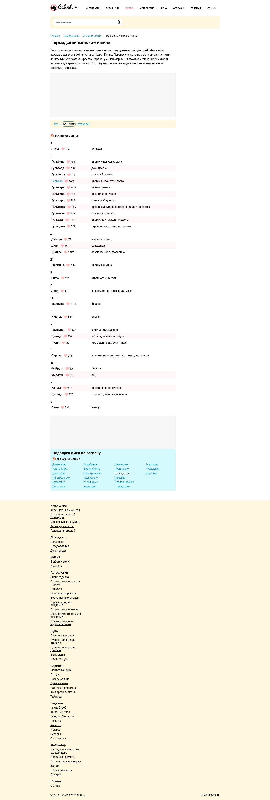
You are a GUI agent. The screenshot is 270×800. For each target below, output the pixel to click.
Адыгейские (60, 468)
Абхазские (59, 464)
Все (56, 124)
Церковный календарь (64, 521)
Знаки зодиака (59, 577)
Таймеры (56, 696)
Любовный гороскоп (63, 593)
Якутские (151, 473)
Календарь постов (62, 526)
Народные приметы (63, 756)
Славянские (122, 486)
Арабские (59, 473)
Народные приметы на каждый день (64, 751)
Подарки (55, 774)
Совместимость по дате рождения (65, 615)
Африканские (61, 477)
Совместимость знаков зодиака (65, 583)
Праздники (112, 8)
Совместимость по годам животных (62, 623)
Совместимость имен (64, 609)
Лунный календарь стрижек (62, 641)
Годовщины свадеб (62, 530)
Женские (68, 124)
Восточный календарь (64, 597)
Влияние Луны (59, 659)
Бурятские (59, 481)
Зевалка (55, 734)
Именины (56, 566)
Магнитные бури (60, 670)
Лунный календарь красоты (62, 649)
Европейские (92, 468)
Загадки (55, 765)
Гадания (196, 8)
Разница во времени (63, 687)
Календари (92, 8)
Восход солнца (60, 679)
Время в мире (59, 683)
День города (58, 550)
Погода (55, 674)
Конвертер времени (63, 692)
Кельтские (90, 486)
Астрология (147, 8)
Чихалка (55, 720)
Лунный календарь (62, 635)
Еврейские (90, 464)
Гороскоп (56, 588)
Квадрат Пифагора (62, 716)
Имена (129, 8)
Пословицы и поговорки (65, 761)
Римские (120, 477)
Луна (164, 8)
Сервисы (178, 8)
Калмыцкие (91, 481)
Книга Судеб (58, 707)
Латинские (121, 464)
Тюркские (152, 464)
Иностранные (92, 473)
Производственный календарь (62, 516)
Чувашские (153, 468)
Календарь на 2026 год (65, 510)
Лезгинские (122, 468)
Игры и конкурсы (61, 770)
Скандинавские (124, 481)
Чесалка (55, 725)
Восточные (59, 486)
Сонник (211, 8)
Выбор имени (59, 561)
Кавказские (91, 477)
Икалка (55, 729)
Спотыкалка (58, 738)
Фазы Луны (57, 654)
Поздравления (59, 546)
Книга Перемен (60, 712)
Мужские (84, 124)
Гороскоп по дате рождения (61, 604)
